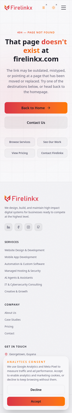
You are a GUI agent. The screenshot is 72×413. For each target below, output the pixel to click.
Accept (36, 401)
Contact (9, 333)
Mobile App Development (21, 257)
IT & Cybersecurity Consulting (23, 284)
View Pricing (20, 153)
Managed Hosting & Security (23, 271)
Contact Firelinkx (52, 153)
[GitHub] (38, 227)
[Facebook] (18, 227)
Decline (36, 390)
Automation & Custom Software (25, 264)
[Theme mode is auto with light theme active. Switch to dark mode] (53, 7)
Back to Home (35, 108)
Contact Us (36, 122)
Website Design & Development (25, 250)
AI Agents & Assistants (19, 277)
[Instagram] (28, 227)
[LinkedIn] (8, 227)
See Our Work (52, 142)
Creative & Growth (16, 291)
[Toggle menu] (63, 7)
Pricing (9, 326)
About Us (10, 313)
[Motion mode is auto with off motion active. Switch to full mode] (43, 7)
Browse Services (19, 142)
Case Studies (13, 319)
